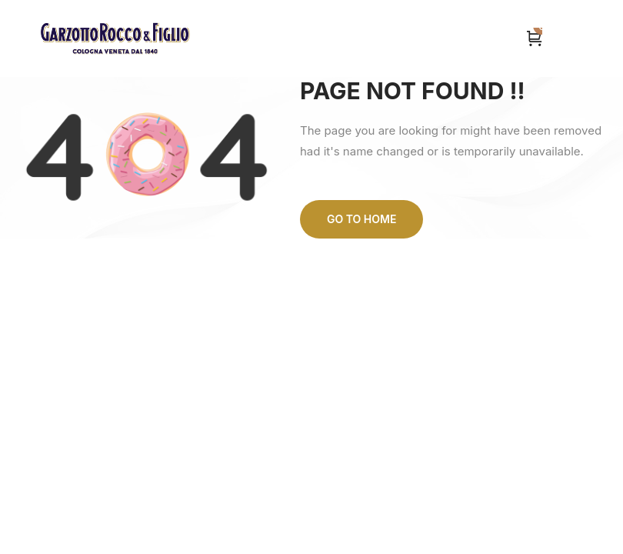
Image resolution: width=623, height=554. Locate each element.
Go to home (361, 218)
